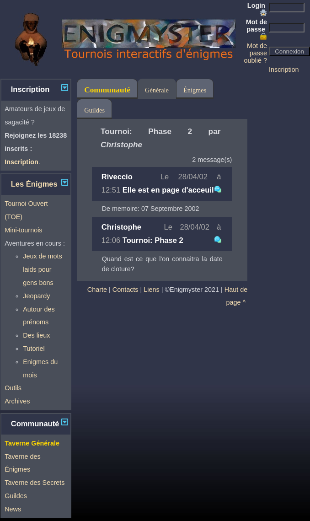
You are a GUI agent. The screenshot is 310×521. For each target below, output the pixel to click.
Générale (157, 90)
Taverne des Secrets (34, 482)
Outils (13, 388)
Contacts (125, 289)
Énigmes (194, 90)
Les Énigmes (34, 184)
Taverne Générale (32, 443)
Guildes (16, 496)
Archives (17, 401)
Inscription (284, 69)
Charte (97, 289)
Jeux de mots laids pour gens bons (42, 269)
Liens (151, 289)
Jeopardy (36, 296)
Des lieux (36, 335)
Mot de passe (256, 29)
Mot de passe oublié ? (255, 53)
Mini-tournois (23, 230)
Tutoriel (33, 348)
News (13, 509)
